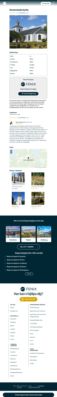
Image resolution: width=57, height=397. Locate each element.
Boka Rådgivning (30, 94)
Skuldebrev (13, 362)
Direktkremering (34, 307)
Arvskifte (12, 352)
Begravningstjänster (37, 304)
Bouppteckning (14, 348)
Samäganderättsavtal (16, 372)
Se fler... (12, 339)
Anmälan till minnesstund (37, 353)
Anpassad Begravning (36, 320)
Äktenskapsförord (15, 369)
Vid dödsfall (33, 323)
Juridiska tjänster (13, 345)
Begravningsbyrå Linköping (17, 263)
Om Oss (12, 304)
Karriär (12, 307)
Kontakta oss (14, 311)
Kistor (31, 333)
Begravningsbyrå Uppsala (16, 256)
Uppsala (12, 329)
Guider (32, 344)
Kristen (32, 67)
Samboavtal (13, 365)
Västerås (12, 332)
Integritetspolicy (34, 387)
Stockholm (13, 319)
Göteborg (13, 322)
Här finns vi (14, 316)
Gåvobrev (13, 359)
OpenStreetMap (38, 167)
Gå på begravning (34, 349)
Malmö (12, 325)
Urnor (31, 340)
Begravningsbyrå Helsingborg (17, 270)
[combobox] (28, 246)
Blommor (32, 337)
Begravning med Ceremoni (37, 311)
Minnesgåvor (33, 356)
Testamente (13, 355)
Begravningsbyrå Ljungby (28, 89)
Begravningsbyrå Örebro (16, 260)
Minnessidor (33, 360)
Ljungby (32, 65)
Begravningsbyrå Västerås (16, 267)
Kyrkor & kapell (34, 330)
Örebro (12, 336)
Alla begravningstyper (36, 327)
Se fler (29, 273)
